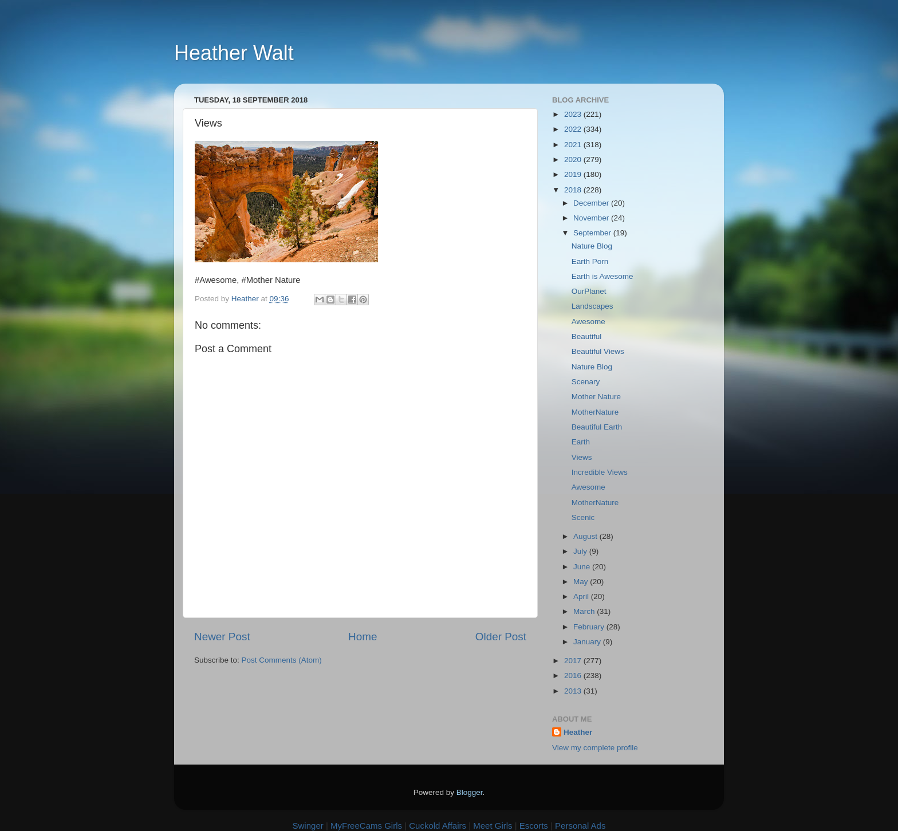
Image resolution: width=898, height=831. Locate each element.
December (592, 203)
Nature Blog (592, 246)
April (582, 596)
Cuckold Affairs (437, 825)
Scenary (586, 381)
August (586, 536)
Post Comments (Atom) (282, 660)
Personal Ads (580, 825)
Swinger (308, 825)
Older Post (500, 637)
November (592, 218)
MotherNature (595, 412)
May (581, 581)
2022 (574, 129)
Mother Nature (596, 396)
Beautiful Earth (597, 427)
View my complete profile (595, 747)
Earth (581, 442)
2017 (574, 660)
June (582, 566)
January (588, 641)
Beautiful (587, 336)
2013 (574, 691)
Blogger (469, 792)
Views (582, 457)
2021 (574, 144)
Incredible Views (600, 472)
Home (362, 637)
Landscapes (592, 306)
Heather (578, 732)
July (581, 551)
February (589, 627)
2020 (574, 159)
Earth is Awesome (602, 276)
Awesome (588, 321)
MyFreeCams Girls (366, 825)
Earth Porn (590, 261)
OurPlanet (589, 291)
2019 (574, 174)
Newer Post (222, 637)
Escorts (533, 825)
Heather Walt (234, 53)
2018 (574, 190)
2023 (574, 114)
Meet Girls (492, 825)
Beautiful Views (598, 351)
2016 (574, 675)
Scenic (583, 517)
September (593, 233)
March (585, 611)
